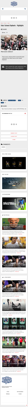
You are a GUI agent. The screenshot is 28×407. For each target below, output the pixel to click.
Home (2, 23)
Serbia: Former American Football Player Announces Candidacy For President (13, 307)
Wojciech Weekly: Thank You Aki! (13, 346)
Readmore (20, 234)
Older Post (14, 136)
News (5, 23)
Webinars (8, 393)
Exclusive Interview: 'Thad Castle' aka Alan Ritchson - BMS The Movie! (13, 226)
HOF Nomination (20, 391)
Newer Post (14, 133)
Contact (20, 393)
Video (8, 23)
